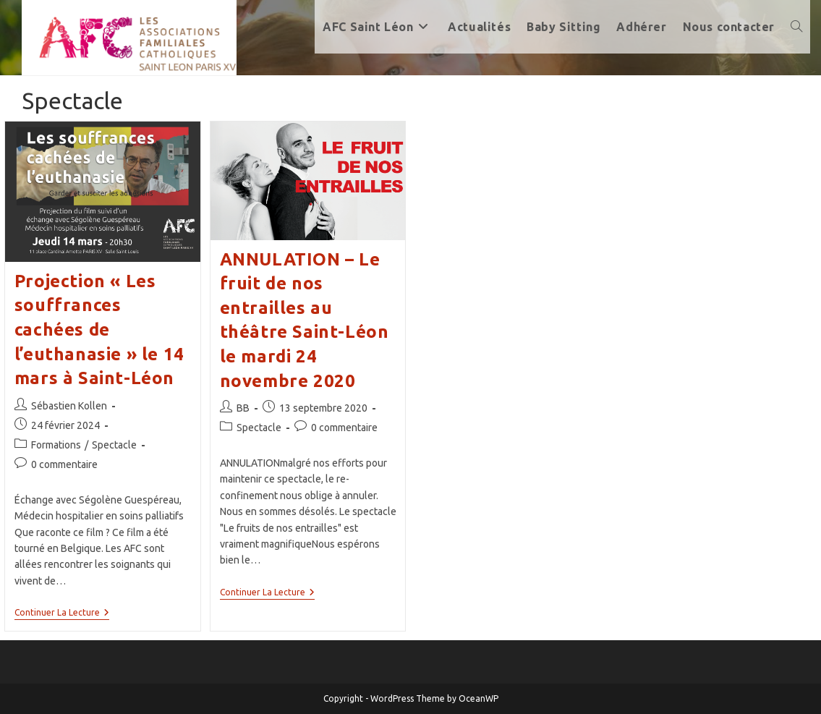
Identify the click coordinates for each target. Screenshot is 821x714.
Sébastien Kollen (69, 406)
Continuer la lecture (61, 614)
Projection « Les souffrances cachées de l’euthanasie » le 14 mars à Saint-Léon (99, 329)
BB (243, 408)
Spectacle (114, 445)
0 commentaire (64, 464)
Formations (56, 445)
